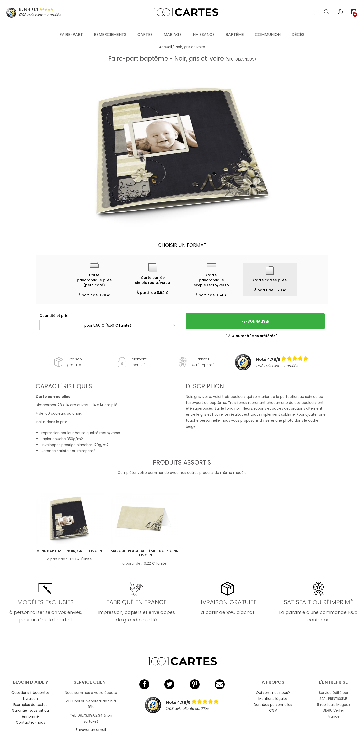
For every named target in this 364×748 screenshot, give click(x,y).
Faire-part (71, 29)
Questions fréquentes (30, 692)
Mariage (173, 29)
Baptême (235, 29)
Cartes (145, 29)
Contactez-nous (30, 722)
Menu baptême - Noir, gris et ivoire (69, 550)
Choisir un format (182, 245)
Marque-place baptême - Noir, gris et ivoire (144, 553)
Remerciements (110, 29)
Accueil (165, 46)
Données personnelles (273, 704)
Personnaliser (255, 321)
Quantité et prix (53, 315)
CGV (273, 710)
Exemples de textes (30, 704)
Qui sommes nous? (273, 692)
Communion (268, 29)
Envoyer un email (91, 729)
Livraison (30, 698)
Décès (298, 29)
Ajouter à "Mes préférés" (251, 335)
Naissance (204, 29)
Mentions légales (273, 698)
